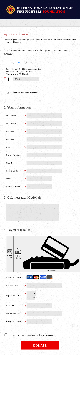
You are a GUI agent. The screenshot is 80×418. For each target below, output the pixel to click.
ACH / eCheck (18, 253)
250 (28, 64)
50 (10, 64)
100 (22, 64)
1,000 (42, 64)
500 (35, 64)
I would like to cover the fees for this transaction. (31, 335)
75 (16, 64)
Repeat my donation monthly (23, 92)
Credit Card (9, 254)
